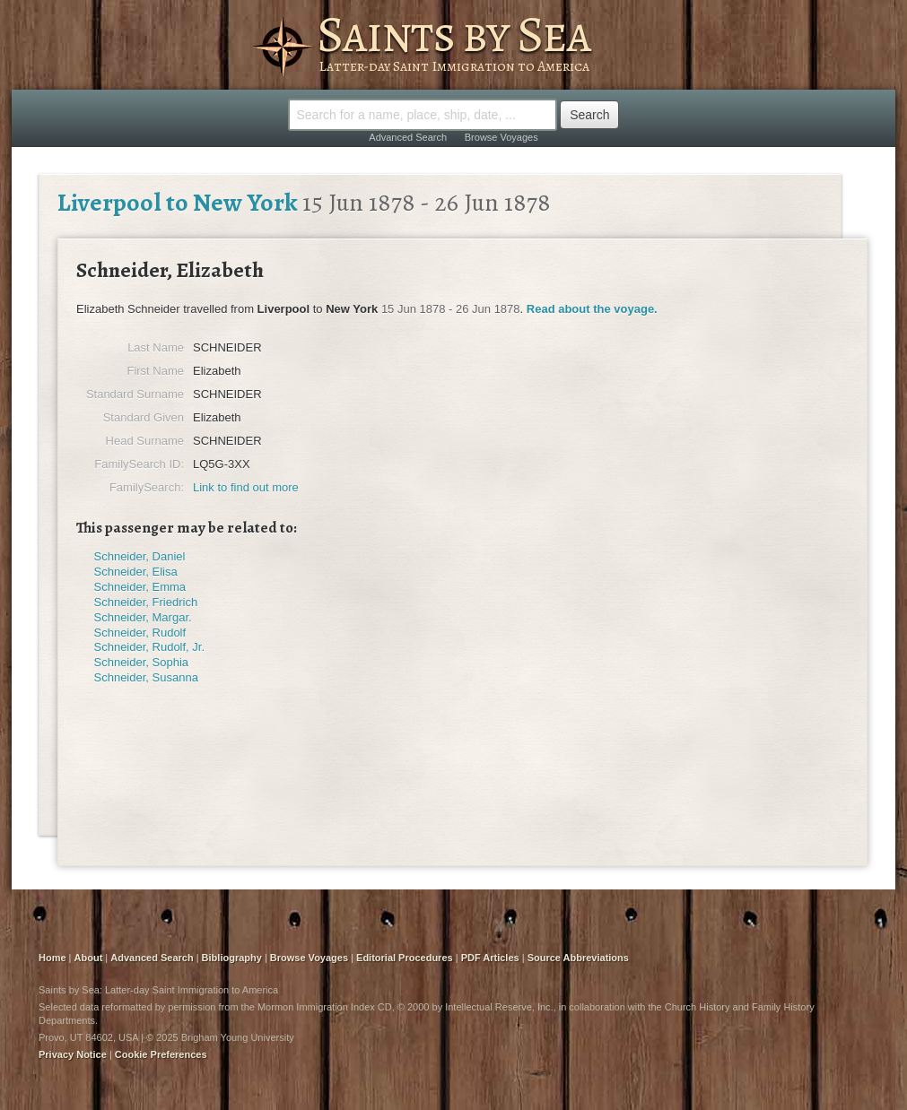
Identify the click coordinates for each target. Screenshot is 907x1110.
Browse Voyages (501, 137)
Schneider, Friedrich (146, 602)
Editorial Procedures (404, 957)
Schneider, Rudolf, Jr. (149, 647)
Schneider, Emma (140, 587)
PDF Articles (490, 957)
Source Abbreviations (578, 957)
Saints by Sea (453, 34)
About (88, 957)
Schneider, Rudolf (140, 632)
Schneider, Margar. (143, 617)
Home (52, 957)
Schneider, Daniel (140, 556)
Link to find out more (246, 487)
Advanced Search (408, 137)
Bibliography (232, 957)
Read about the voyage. (592, 309)
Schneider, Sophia (141, 662)
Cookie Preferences (161, 1054)
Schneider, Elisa (136, 571)
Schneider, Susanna (146, 677)
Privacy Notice (73, 1054)
